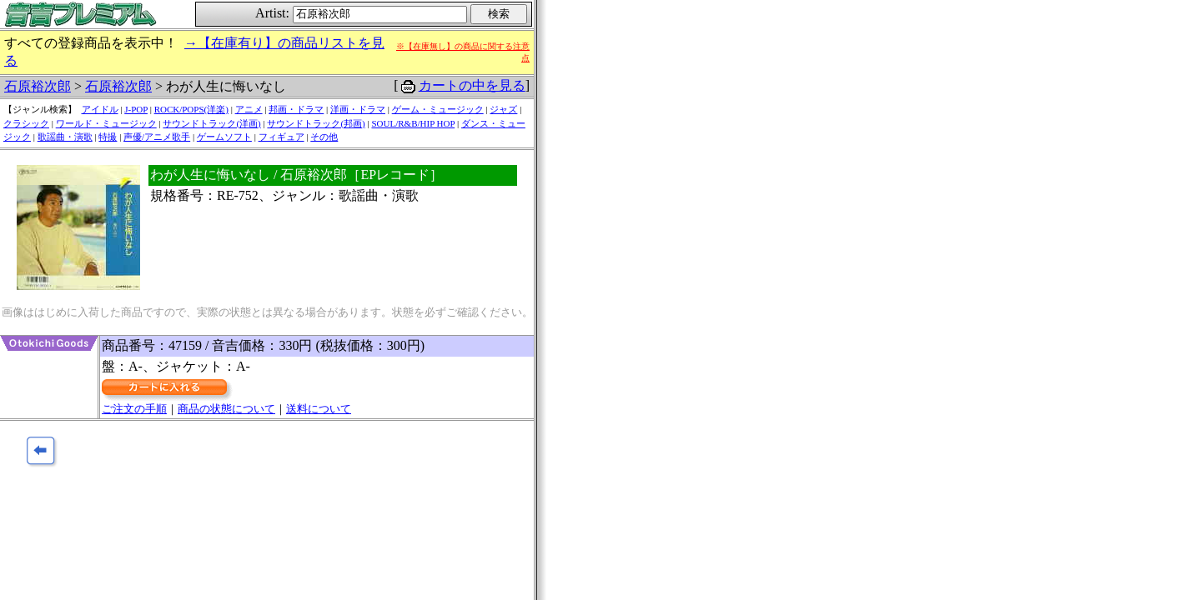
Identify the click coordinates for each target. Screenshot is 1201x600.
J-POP (136, 109)
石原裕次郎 (37, 86)
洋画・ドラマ (357, 109)
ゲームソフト (224, 137)
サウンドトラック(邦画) (315, 123)
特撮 (107, 137)
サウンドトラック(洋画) (211, 123)
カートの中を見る (472, 85)
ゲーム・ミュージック (438, 109)
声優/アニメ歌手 (156, 137)
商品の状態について (226, 408)
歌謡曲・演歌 (65, 137)
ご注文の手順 (134, 408)
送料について (318, 408)
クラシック (26, 123)
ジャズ (503, 109)
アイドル (100, 109)
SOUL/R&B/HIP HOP (413, 123)
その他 (324, 137)
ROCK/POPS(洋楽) (191, 109)
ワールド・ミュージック (106, 123)
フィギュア (281, 137)
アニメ (249, 109)
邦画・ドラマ (296, 109)
